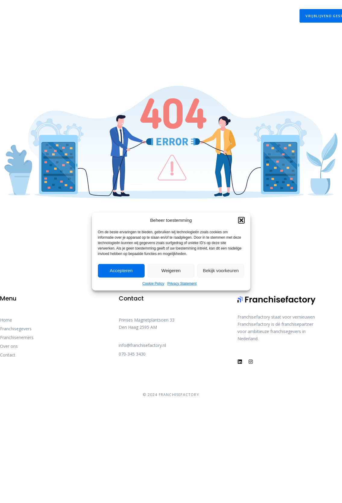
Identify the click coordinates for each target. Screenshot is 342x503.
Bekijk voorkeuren (221, 270)
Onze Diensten (77, 11)
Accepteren (121, 270)
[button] (241, 220)
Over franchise (180, 11)
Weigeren (171, 270)
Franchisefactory (235, 11)
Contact (282, 11)
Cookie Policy (153, 283)
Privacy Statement (181, 283)
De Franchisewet (129, 11)
